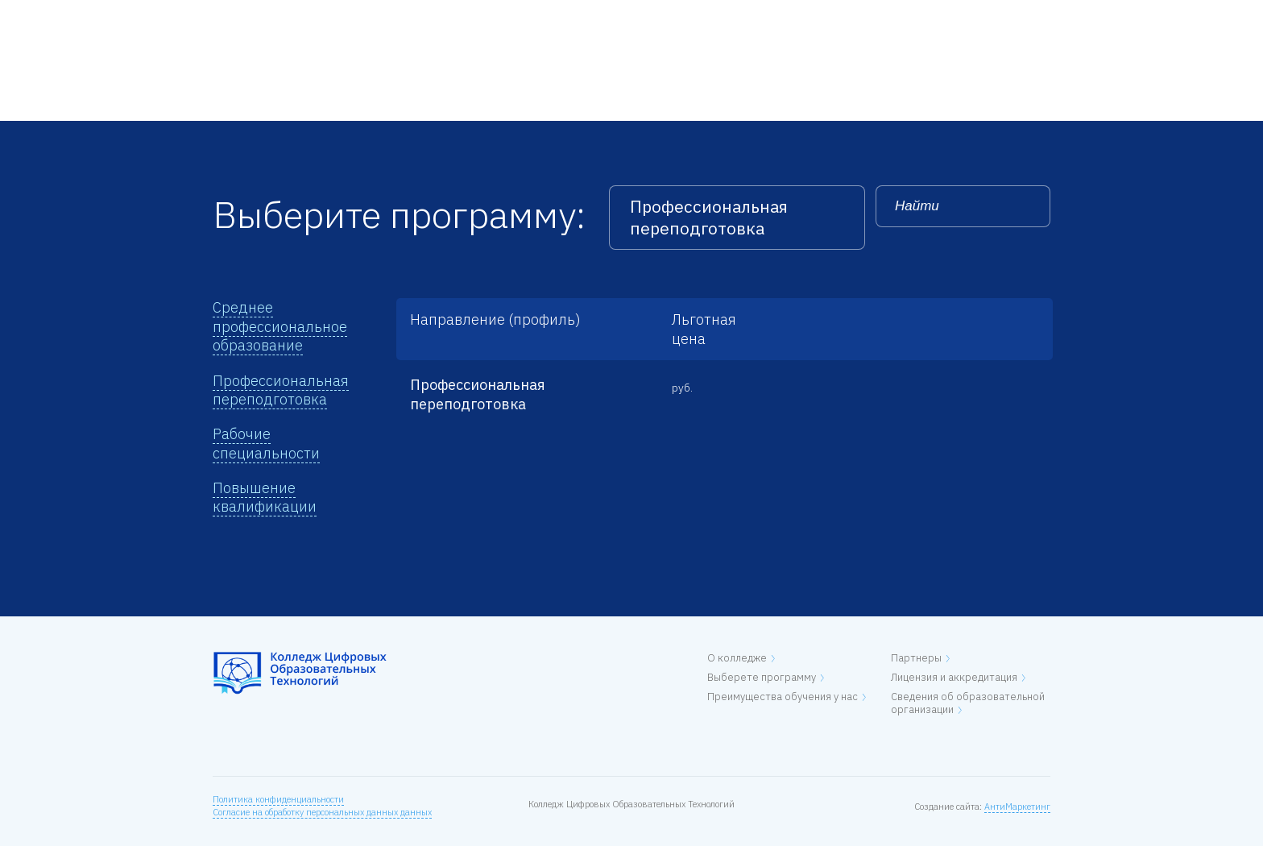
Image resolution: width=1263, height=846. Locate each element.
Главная (234, 16)
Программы (434, 16)
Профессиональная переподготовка (281, 389)
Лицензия (531, 16)
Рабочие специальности (266, 443)
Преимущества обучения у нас (782, 696)
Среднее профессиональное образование (280, 326)
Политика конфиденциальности (278, 799)
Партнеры (916, 658)
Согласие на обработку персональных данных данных (322, 812)
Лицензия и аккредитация (954, 677)
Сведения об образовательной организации (968, 703)
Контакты (623, 16)
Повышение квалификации (265, 497)
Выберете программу (761, 677)
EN (1043, 16)
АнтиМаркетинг (1017, 806)
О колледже (329, 16)
